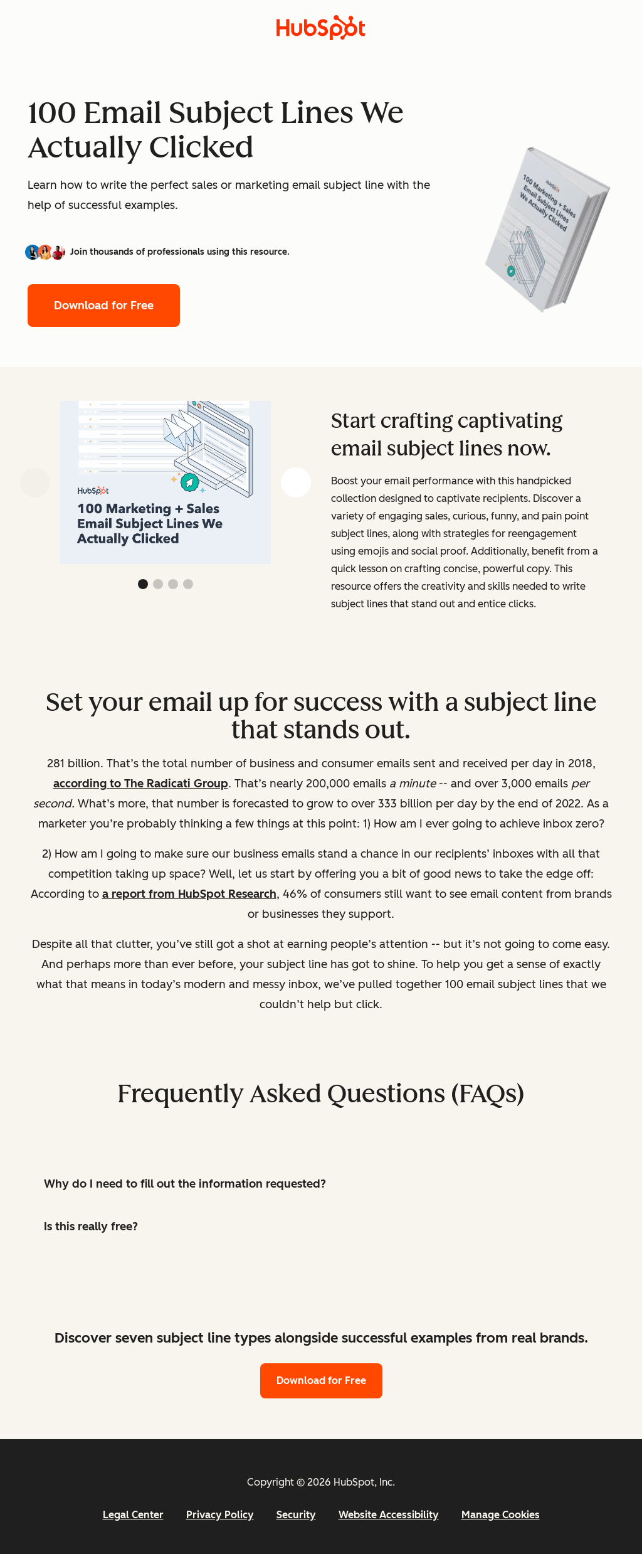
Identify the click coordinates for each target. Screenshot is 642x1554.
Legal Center (133, 1515)
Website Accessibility (389, 1515)
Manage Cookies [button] (500, 1515)
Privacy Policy (220, 1515)
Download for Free (104, 305)
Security (296, 1515)
